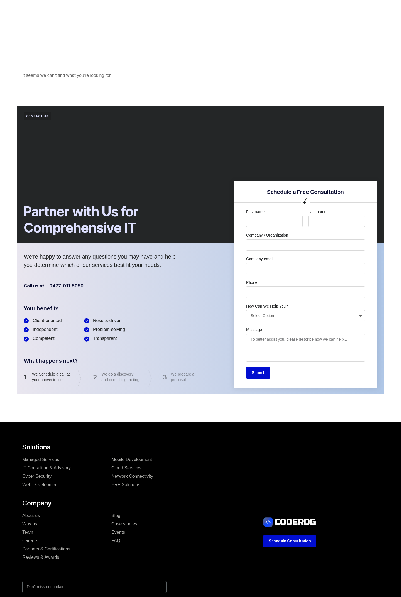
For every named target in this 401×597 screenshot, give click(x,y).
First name (255, 211)
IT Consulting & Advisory (46, 469)
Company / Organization (267, 235)
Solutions (133, 9)
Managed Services (40, 460)
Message (254, 329)
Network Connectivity (132, 477)
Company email (259, 259)
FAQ (115, 541)
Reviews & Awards (40, 558)
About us (31, 516)
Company (162, 9)
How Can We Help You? (267, 306)
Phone (251, 282)
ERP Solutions (125, 485)
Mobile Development (131, 460)
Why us (29, 525)
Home (108, 9)
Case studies (194, 9)
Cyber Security (37, 477)
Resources (246, 9)
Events (118, 533)
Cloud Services (126, 469)
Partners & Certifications (46, 550)
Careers (30, 541)
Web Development (40, 485)
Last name (317, 211)
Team (27, 533)
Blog (221, 9)
